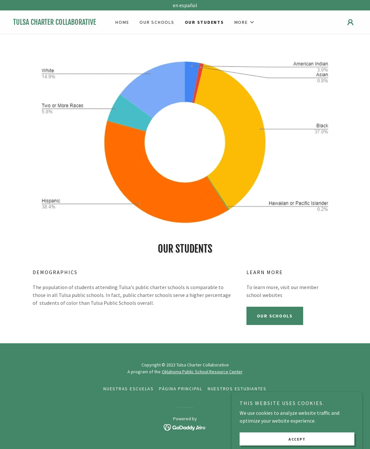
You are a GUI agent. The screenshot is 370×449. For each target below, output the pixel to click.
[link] (56, 23)
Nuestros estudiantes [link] (237, 389)
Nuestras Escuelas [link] (128, 389)
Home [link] (122, 22)
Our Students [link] (204, 22)
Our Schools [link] (157, 22)
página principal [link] (180, 389)
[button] (244, 22)
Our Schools (275, 316)
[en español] (185, 5)
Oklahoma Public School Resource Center (202, 372)
